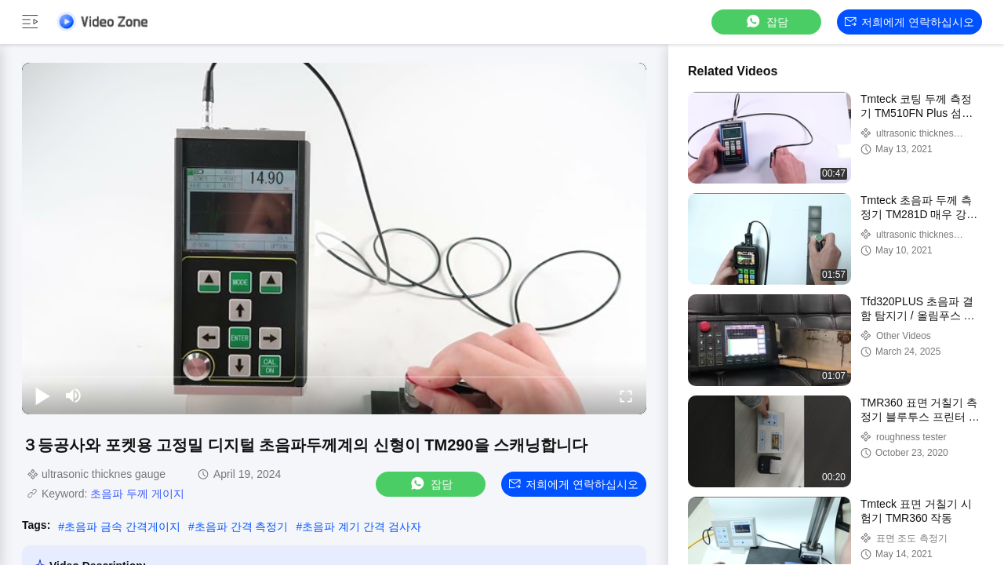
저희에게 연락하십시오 (909, 22)
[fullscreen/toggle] (626, 395)
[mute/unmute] (73, 395)
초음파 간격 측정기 (242, 526)
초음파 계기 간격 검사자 (361, 526)
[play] (334, 238)
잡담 (766, 21)
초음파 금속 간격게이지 (122, 526)
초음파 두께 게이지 (137, 493)
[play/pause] (42, 395)
